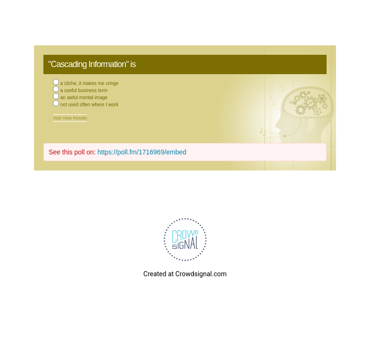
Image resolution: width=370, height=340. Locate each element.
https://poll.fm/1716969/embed (142, 152)
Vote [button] (58, 118)
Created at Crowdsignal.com (185, 274)
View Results (75, 118)
